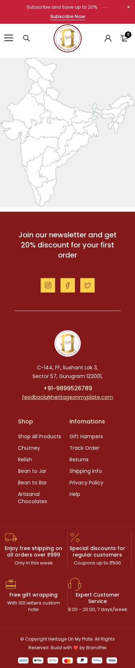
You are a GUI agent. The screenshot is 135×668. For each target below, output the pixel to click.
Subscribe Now (67, 16)
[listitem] (41, 70)
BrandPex (96, 648)
